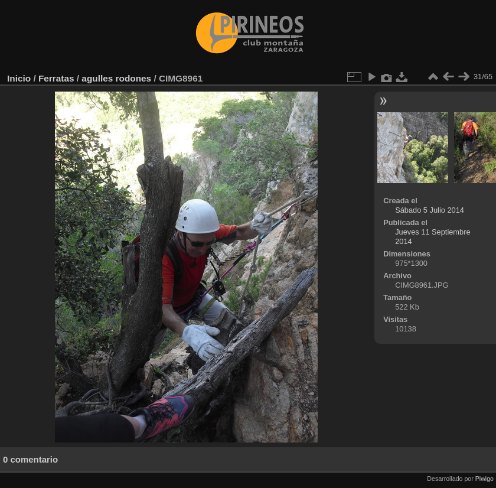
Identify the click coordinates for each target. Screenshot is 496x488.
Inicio (19, 78)
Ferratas (56, 78)
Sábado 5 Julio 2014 (429, 210)
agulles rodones (116, 78)
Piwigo (484, 478)
